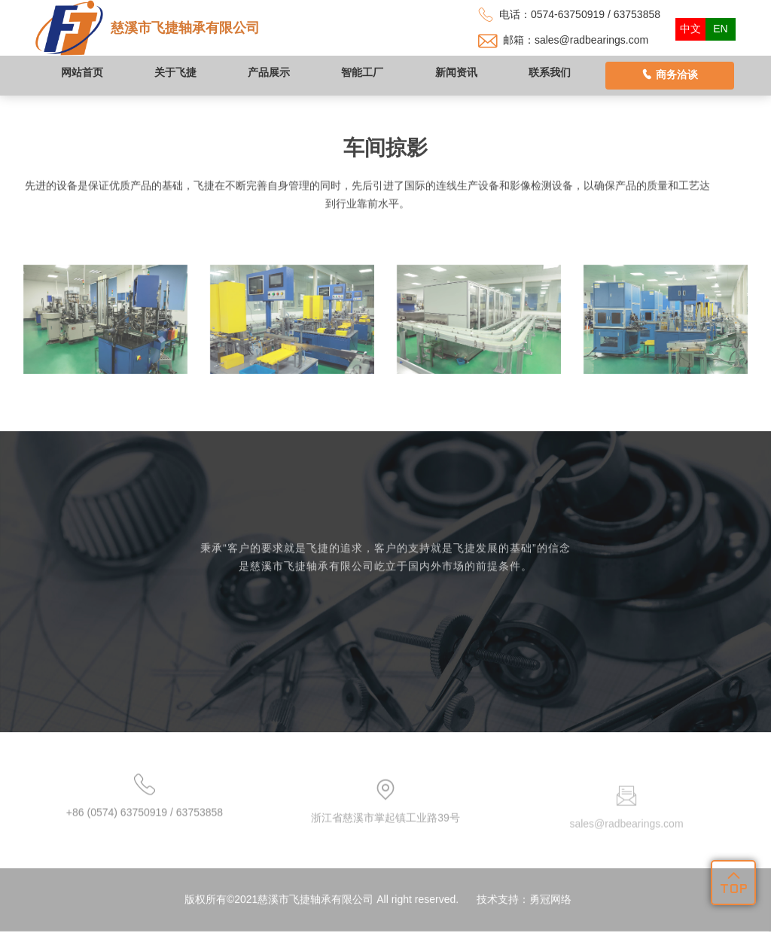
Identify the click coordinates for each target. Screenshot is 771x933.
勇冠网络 (550, 916)
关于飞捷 (175, 72)
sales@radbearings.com (591, 40)
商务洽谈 (669, 74)
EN (720, 29)
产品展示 (269, 72)
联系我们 (550, 72)
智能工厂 (362, 72)
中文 (690, 29)
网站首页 (82, 72)
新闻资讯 (456, 72)
